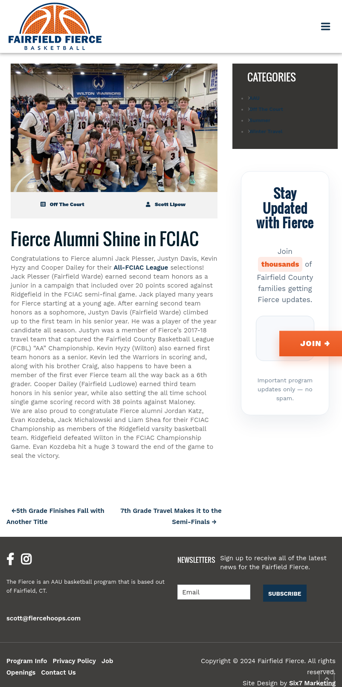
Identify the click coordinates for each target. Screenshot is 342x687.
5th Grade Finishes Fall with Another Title (55, 516)
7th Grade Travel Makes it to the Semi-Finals (170, 516)
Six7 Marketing (312, 683)
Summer (259, 120)
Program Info (26, 661)
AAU (254, 98)
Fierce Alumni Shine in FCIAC (105, 238)
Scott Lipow (165, 204)
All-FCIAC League (141, 267)
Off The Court (62, 204)
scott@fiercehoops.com (43, 618)
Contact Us (58, 672)
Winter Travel (266, 131)
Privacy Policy (74, 661)
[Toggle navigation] (326, 26)
